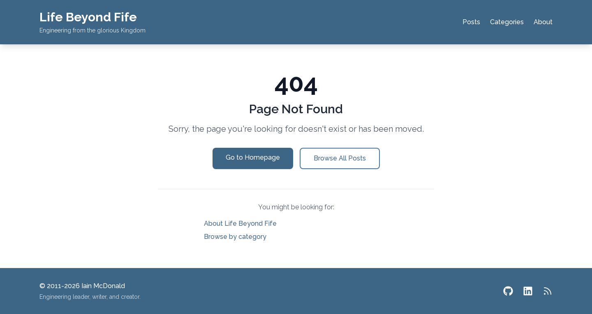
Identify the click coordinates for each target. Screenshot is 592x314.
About (543, 22)
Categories (507, 22)
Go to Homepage (253, 157)
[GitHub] (508, 291)
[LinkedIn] (528, 291)
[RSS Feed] (548, 291)
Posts (471, 22)
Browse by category (235, 237)
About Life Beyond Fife (240, 223)
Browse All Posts (340, 158)
